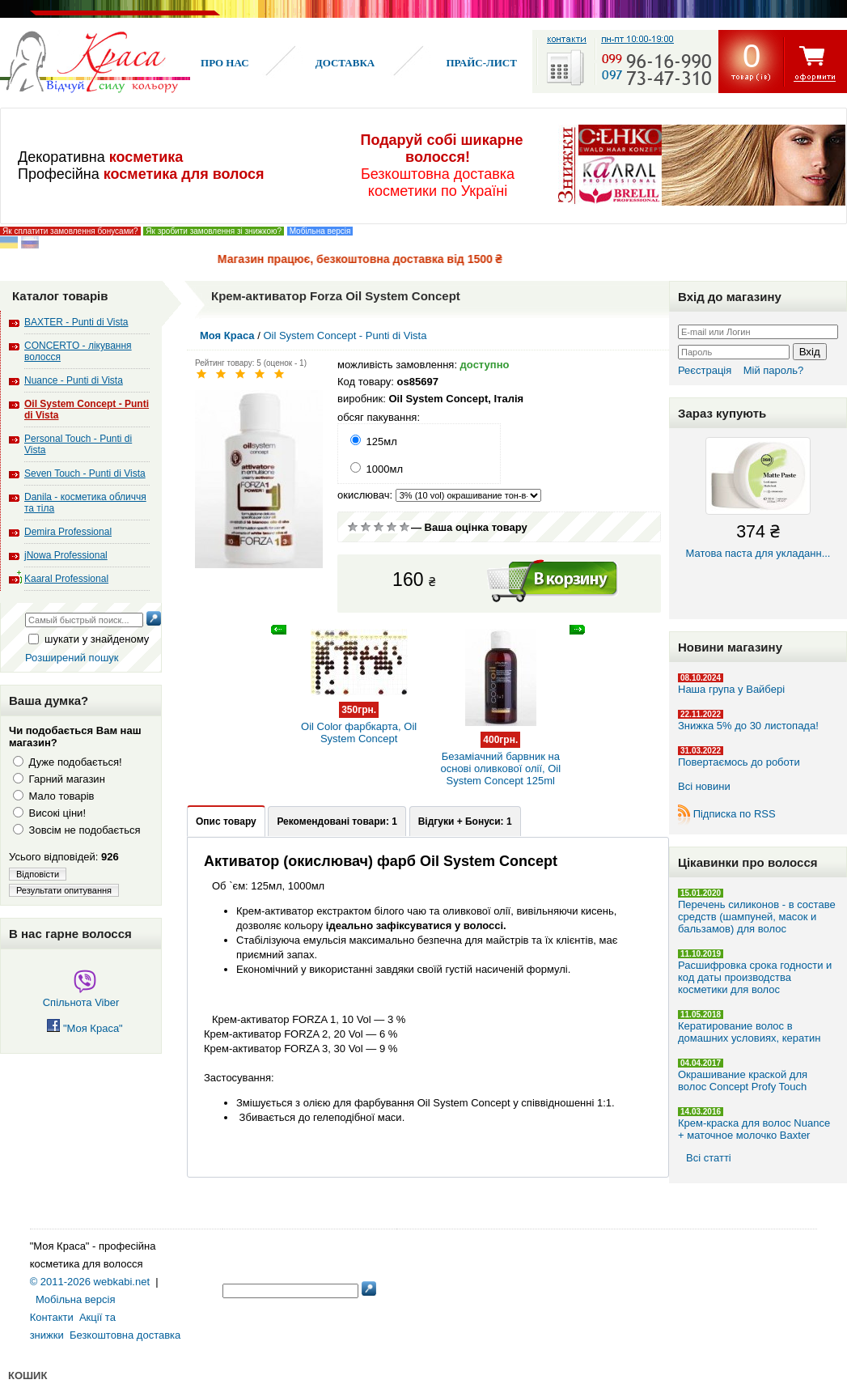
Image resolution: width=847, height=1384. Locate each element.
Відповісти (37, 874)
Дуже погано (352, 526)
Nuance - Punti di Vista (73, 380)
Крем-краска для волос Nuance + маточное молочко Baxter (754, 1129)
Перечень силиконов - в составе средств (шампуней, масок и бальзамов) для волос (757, 916)
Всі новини (704, 786)
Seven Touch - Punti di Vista (85, 473)
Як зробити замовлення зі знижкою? (214, 231)
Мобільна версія (320, 231)
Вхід (809, 352)
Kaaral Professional (66, 578)
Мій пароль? (773, 370)
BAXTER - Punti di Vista (76, 322)
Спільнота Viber (81, 996)
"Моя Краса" (84, 1028)
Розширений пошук (72, 658)
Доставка (345, 63)
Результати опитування (64, 890)
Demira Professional (68, 531)
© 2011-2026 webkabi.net (90, 1282)
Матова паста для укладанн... (758, 498)
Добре (391, 526)
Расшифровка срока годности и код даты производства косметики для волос (755, 977)
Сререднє (378, 526)
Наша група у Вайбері (731, 689)
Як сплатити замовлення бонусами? (70, 231)
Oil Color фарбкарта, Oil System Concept (358, 715)
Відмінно (404, 526)
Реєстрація (704, 370)
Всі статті (708, 1158)
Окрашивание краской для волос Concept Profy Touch (742, 1080)
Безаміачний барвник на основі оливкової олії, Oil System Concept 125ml (500, 751)
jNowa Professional (66, 555)
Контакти (52, 1317)
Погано (365, 526)
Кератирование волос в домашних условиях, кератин (749, 1032)
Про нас (225, 63)
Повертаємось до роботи (739, 762)
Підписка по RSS (734, 814)
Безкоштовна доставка (125, 1335)
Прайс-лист (481, 63)
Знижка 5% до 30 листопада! (748, 726)
